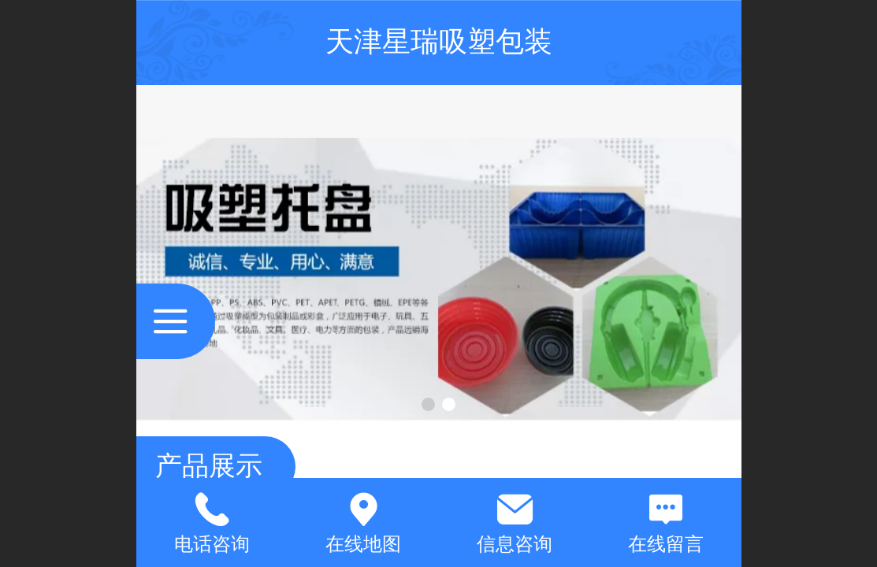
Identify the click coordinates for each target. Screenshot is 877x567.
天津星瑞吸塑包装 (438, 41)
